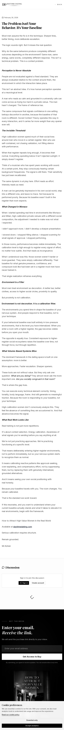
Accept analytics (32, 726)
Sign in (24, 583)
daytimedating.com (22, 527)
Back (58, 4)
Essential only (32, 720)
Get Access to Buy (32, 656)
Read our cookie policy (10, 715)
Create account (38, 583)
